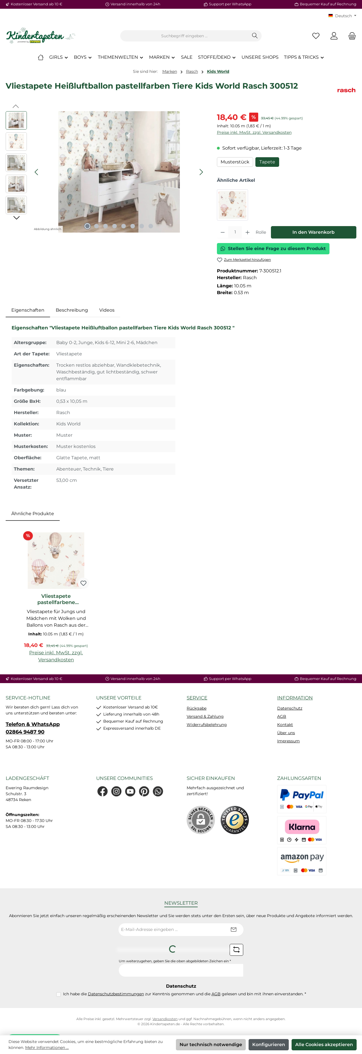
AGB (281, 716)
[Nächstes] (201, 172)
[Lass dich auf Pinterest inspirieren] (144, 791)
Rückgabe (196, 708)
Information (295, 698)
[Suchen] (255, 35)
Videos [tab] (107, 310)
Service (197, 698)
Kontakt (285, 724)
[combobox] (184, 35)
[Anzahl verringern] (223, 232)
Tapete (267, 162)
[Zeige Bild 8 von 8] (150, 226)
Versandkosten (165, 1019)
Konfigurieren (268, 1044)
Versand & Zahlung (205, 716)
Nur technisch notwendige (211, 1044)
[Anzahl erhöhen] (247, 232)
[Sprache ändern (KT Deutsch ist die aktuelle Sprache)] (342, 16)
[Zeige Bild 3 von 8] (105, 226)
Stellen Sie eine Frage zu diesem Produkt (273, 248)
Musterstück (235, 162)
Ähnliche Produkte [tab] (32, 513)
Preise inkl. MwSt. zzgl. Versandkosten (254, 132)
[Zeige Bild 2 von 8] (96, 226)
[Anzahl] (235, 232)
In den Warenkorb (313, 232)
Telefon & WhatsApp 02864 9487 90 (33, 728)
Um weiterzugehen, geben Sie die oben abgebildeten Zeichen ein (175, 961)
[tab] (28, 310)
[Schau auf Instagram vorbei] (116, 791)
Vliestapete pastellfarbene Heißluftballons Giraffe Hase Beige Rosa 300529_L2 (56, 599)
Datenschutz (289, 708)
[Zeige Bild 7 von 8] (141, 226)
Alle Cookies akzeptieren (324, 1044)
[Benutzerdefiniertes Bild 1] (235, 820)
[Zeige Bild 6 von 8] (132, 226)
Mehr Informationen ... (47, 1047)
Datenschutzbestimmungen (116, 993)
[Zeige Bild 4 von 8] (114, 226)
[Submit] (234, 929)
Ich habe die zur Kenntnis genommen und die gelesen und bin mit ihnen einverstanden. (184, 993)
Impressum (288, 741)
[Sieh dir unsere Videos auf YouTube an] (130, 791)
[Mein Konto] (334, 36)
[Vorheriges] (37, 172)
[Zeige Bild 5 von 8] (123, 226)
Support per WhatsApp (230, 4)
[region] (105, 172)
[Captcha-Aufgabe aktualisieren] (236, 950)
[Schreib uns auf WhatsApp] (158, 791)
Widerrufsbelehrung (207, 724)
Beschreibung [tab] (72, 310)
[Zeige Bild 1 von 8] (87, 226)
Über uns (286, 732)
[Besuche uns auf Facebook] (102, 791)
